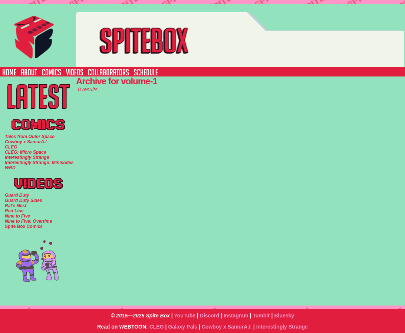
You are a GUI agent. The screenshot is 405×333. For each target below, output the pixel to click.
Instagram (236, 316)
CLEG (156, 327)
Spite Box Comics (24, 226)
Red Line (14, 210)
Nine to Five (17, 216)
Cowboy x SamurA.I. (227, 327)
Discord (209, 316)
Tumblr (261, 316)
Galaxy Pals (182, 327)
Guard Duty (17, 195)
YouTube (184, 316)
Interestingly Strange (282, 327)
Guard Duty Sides (23, 200)
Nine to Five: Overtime (28, 221)
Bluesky (284, 316)
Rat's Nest (15, 205)
